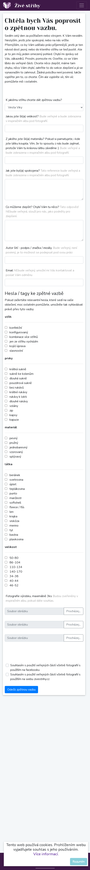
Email (40, 272)
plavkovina (16, 539)
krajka (13, 516)
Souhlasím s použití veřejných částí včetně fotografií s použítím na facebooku (45, 667)
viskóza (14, 521)
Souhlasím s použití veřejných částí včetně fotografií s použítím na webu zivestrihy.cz (45, 676)
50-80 (14, 558)
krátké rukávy (18, 392)
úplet (13, 484)
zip (11, 410)
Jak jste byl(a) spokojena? (43, 173)
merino (14, 525)
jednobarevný (18, 447)
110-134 (16, 567)
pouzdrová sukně (21, 383)
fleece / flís (17, 507)
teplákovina (17, 489)
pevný (14, 438)
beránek (15, 475)
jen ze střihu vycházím (24, 341)
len (12, 512)
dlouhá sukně (18, 378)
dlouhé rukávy (19, 401)
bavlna (14, 535)
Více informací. (46, 854)
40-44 (14, 581)
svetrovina (16, 480)
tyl (11, 530)
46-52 (14, 585)
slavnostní (16, 351)
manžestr (16, 498)
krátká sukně (18, 369)
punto (13, 493)
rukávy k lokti (18, 397)
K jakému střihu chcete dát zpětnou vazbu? (34, 100)
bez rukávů (17, 387)
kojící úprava (17, 346)
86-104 (15, 562)
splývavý (15, 456)
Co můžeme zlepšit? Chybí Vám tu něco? (42, 211)
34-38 (14, 576)
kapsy (13, 415)
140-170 (16, 572)
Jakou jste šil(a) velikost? (43, 118)
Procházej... (73, 611)
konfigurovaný (19, 332)
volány (14, 406)
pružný (14, 443)
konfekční (16, 328)
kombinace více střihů (24, 337)
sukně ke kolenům (21, 374)
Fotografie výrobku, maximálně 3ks (42, 598)
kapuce (14, 420)
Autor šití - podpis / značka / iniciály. (41, 250)
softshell (15, 503)
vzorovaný (16, 452)
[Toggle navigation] (81, 5)
